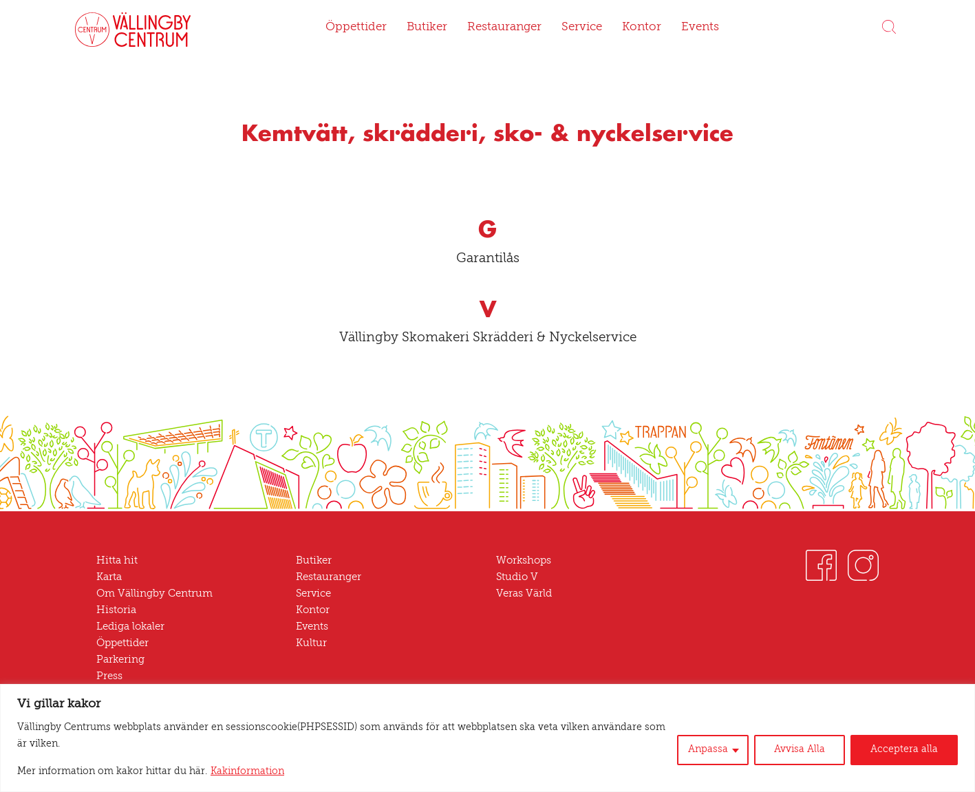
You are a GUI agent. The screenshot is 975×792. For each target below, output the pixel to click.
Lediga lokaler (129, 627)
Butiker (428, 27)
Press (109, 677)
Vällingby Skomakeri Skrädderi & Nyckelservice (487, 338)
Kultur (309, 644)
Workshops (522, 561)
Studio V (516, 578)
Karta (109, 578)
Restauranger (503, 27)
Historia (114, 611)
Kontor (636, 27)
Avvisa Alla (808, 758)
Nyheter (114, 693)
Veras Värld (523, 594)
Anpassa (719, 758)
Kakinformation (218, 772)
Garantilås (487, 259)
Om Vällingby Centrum (149, 594)
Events (692, 27)
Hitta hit (114, 561)
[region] (487, 746)
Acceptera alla (907, 758)
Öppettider (361, 27)
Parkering (119, 660)
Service (579, 27)
